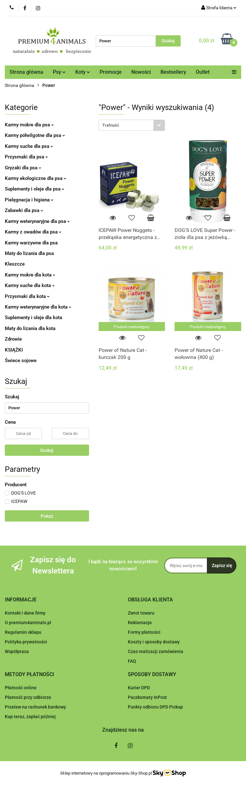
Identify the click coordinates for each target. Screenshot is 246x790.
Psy (59, 72)
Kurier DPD (139, 687)
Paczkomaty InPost (147, 697)
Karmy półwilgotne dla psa (35, 135)
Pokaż (47, 516)
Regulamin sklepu (23, 632)
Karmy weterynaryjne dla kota (38, 307)
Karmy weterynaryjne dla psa (37, 221)
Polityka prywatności (26, 641)
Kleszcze (15, 264)
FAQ (132, 661)
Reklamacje (140, 622)
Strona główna (26, 72)
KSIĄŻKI (14, 350)
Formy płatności (144, 632)
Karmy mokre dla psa (29, 125)
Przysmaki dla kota (27, 296)
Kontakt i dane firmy (25, 613)
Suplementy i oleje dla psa (34, 189)
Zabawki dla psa (24, 210)
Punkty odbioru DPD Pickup (155, 706)
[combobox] (132, 125)
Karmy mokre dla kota (30, 275)
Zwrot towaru (141, 613)
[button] (21, 599)
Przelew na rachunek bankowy (35, 706)
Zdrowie (13, 339)
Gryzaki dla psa (23, 168)
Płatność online (21, 687)
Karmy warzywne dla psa (31, 243)
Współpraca (17, 651)
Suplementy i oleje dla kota (33, 317)
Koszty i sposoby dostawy (154, 641)
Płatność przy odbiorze (28, 697)
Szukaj (46, 450)
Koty (82, 72)
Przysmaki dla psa (26, 157)
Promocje (111, 72)
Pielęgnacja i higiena (29, 200)
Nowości (141, 72)
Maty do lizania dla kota (30, 328)
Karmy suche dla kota (30, 285)
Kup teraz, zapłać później (30, 716)
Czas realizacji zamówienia (155, 651)
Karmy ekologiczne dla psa (35, 178)
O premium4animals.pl (28, 622)
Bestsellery (173, 72)
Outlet (202, 72)
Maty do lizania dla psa (29, 253)
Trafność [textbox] (110, 125)
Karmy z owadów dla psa (33, 232)
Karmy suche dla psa (29, 146)
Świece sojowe (21, 360)
